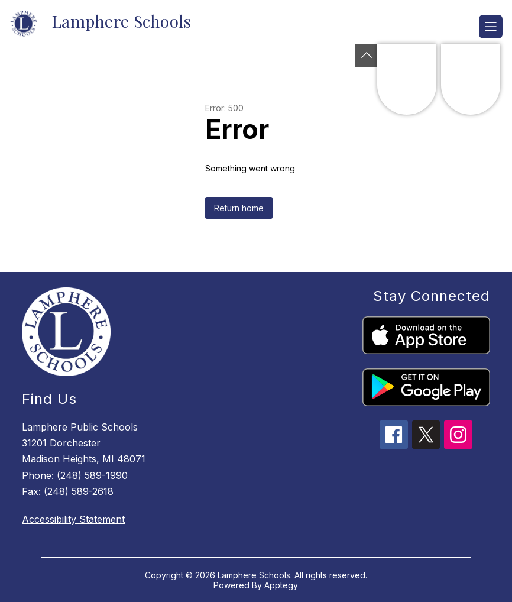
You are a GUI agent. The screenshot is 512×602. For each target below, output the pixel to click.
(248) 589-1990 (92, 475)
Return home (239, 208)
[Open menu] (491, 26)
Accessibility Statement (73, 519)
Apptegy (281, 585)
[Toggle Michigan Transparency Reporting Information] (366, 55)
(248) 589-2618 (79, 491)
